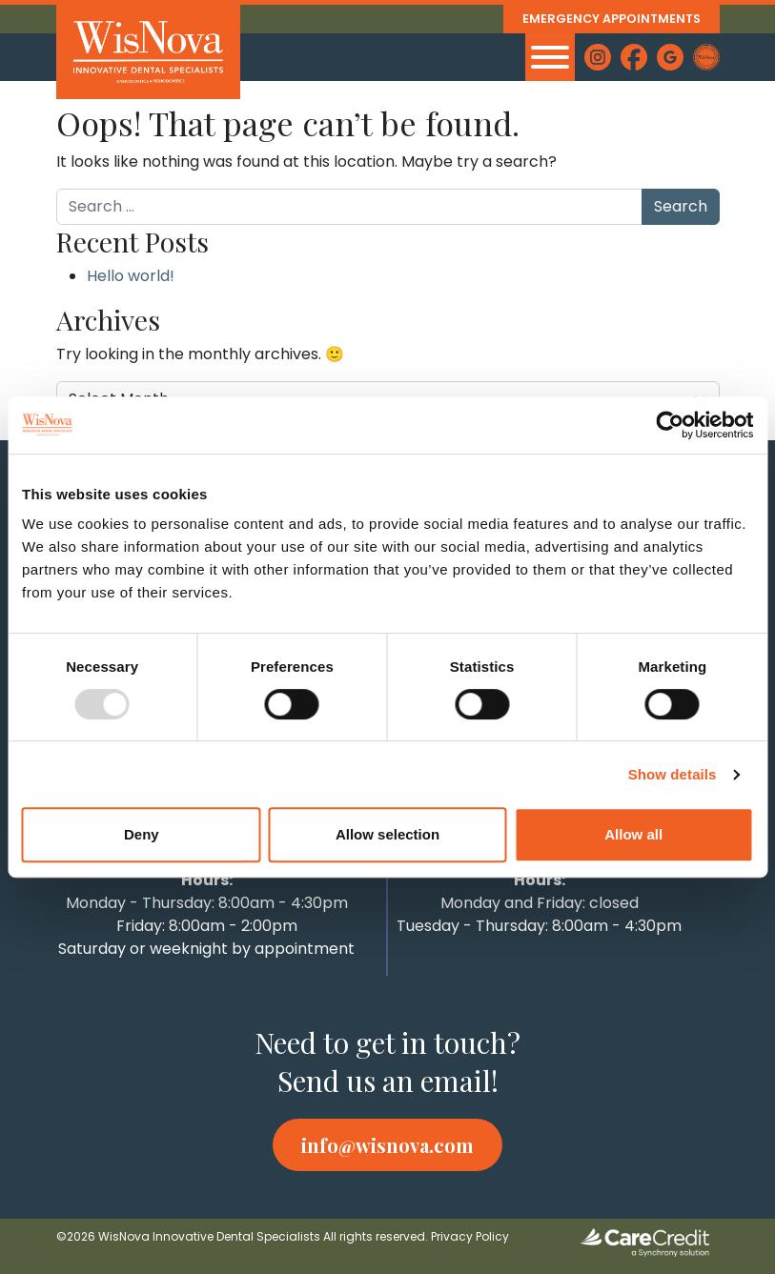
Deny (141, 834)
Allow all (633, 834)
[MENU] (550, 57)
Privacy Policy (470, 1236)
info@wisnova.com (387, 1145)
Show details (672, 774)
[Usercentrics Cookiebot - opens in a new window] (669, 425)
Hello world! (130, 276)
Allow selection (387, 834)
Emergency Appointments (610, 19)
